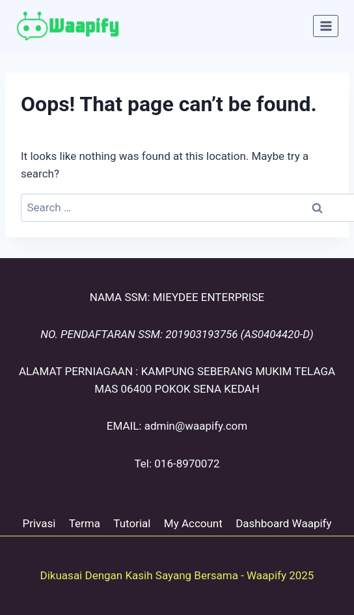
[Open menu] (325, 25)
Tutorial (131, 523)
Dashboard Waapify (283, 523)
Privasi (38, 523)
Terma (84, 523)
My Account (193, 523)
